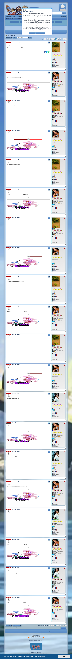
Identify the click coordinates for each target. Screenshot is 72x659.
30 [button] (54, 39)
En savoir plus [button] (41, 656)
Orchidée (54, 79)
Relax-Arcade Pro (35, 642)
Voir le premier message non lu (31, 39)
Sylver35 (41, 637)
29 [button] (52, 39)
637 (56, 465)
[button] (45, 39)
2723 (57, 115)
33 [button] (60, 39)
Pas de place (54, 66)
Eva (54, 111)
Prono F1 (53, 64)
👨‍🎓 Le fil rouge (10, 35)
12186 (57, 83)
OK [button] (64, 656)
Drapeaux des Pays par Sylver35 (34, 640)
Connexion (32, 33)
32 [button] (58, 39)
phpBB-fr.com (37, 635)
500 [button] (64, 39)
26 (58, 85)
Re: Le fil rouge (16, 42)
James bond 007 (56, 461)
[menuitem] (14, 16)
